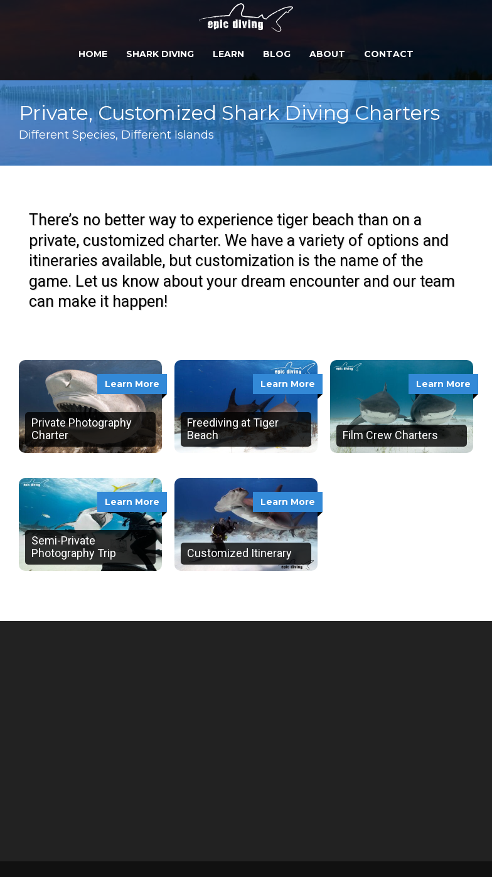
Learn (228, 54)
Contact (389, 54)
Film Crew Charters (390, 435)
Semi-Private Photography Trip (73, 547)
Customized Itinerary (239, 553)
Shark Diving (160, 54)
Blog (277, 54)
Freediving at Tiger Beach (233, 429)
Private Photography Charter (81, 429)
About (327, 54)
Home (92, 54)
